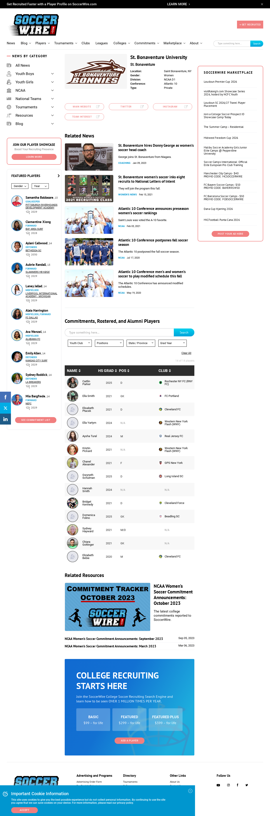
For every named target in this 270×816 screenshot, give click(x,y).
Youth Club (76, 343)
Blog (24, 43)
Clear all (186, 353)
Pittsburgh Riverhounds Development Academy (41, 206)
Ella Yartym (89, 422)
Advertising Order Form (89, 781)
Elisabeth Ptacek (88, 409)
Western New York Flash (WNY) (176, 423)
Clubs (86, 43)
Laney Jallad (34, 286)
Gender (18, 186)
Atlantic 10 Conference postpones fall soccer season (153, 242)
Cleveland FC (173, 409)
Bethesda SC (33, 250)
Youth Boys (20, 73)
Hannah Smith (87, 490)
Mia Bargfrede (36, 396)
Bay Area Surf (34, 229)
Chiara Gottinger (88, 543)
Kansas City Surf (36, 360)
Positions (102, 343)
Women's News (127, 194)
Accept (24, 810)
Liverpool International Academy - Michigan (41, 295)
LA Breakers (33, 382)
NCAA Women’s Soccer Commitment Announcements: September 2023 (114, 639)
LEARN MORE (177, 4)
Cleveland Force (174, 503)
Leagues (102, 43)
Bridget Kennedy (87, 503)
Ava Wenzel (34, 332)
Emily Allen (34, 353)
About (194, 43)
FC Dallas (32, 317)
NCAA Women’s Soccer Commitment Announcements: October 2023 (173, 594)
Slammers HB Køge (38, 272)
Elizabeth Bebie (88, 557)
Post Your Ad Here (230, 233)
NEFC (28, 403)
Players (40, 43)
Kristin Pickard (87, 449)
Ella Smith (88, 396)
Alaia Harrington (37, 310)
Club (163, 370)
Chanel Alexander (88, 463)
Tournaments (63, 43)
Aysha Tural (89, 436)
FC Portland (172, 396)
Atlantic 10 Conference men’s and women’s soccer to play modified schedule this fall (152, 274)
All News (18, 65)
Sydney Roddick (37, 375)
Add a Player (129, 740)
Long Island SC (174, 476)
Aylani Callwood (37, 243)
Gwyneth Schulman (88, 476)
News (11, 43)
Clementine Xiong (38, 222)
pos (122, 370)
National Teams (24, 98)
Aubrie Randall (36, 264)
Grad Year (166, 343)
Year (37, 186)
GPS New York (174, 462)
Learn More (34, 156)
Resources (20, 115)
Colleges (119, 43)
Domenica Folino (88, 516)
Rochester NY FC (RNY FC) (179, 383)
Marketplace (173, 43)
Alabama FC (33, 339)
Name (72, 370)
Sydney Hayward (87, 530)
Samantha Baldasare (40, 197)
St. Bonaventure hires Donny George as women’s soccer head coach (156, 147)
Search (257, 43)
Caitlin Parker (86, 383)
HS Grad (106, 370)
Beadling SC (172, 516)
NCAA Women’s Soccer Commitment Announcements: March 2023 (110, 646)
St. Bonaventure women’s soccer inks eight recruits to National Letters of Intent (151, 179)
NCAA (16, 90)
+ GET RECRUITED (250, 24)
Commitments (144, 43)
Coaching (124, 163)
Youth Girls (20, 82)
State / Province (138, 343)
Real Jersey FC (174, 436)
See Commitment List (36, 420)
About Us (175, 781)
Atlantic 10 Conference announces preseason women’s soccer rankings (153, 210)
